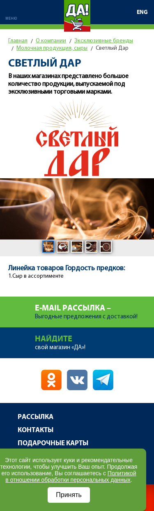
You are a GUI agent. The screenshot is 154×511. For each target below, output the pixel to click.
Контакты (35, 430)
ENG (142, 12)
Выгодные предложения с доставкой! (94, 308)
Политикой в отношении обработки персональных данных (70, 476)
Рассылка (35, 417)
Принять (69, 494)
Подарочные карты (53, 443)
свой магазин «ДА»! (94, 339)
